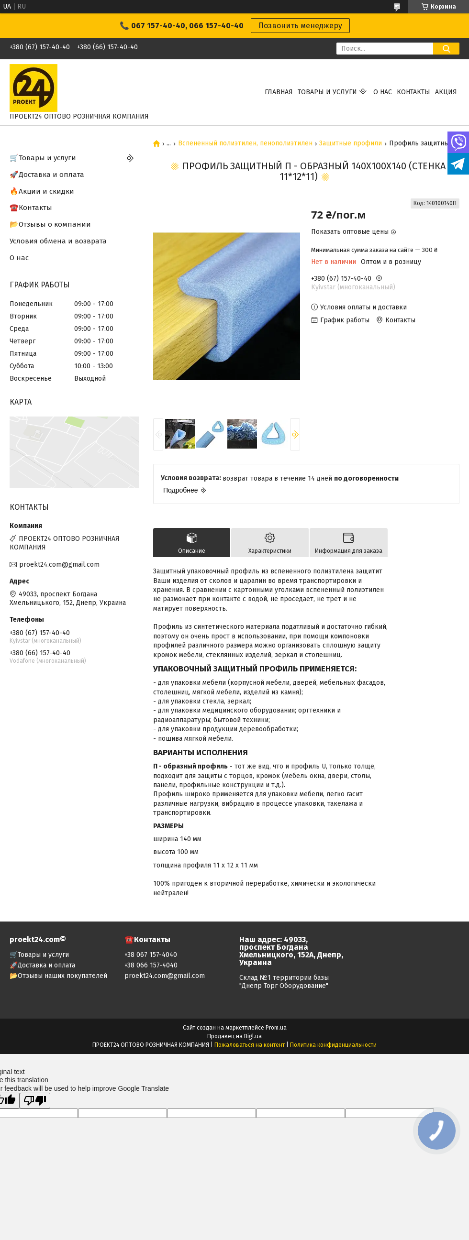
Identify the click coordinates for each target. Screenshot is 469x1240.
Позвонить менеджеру (300, 25)
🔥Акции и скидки (42, 191)
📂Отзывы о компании (50, 224)
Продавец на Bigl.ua (234, 1036)
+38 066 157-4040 (151, 965)
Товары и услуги (327, 92)
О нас (382, 92)
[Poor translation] (35, 1100)
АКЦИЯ (446, 92)
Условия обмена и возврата (58, 241)
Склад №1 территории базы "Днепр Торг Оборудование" (284, 982)
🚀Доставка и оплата (47, 174)
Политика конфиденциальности (333, 1045)
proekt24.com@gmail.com (59, 564)
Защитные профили (350, 143)
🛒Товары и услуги (43, 158)
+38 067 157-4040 (150, 955)
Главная (279, 92)
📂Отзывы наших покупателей (58, 976)
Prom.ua (276, 1027)
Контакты (413, 92)
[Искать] (446, 49)
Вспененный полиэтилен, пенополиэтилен (245, 143)
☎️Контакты (31, 207)
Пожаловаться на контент (249, 1045)
